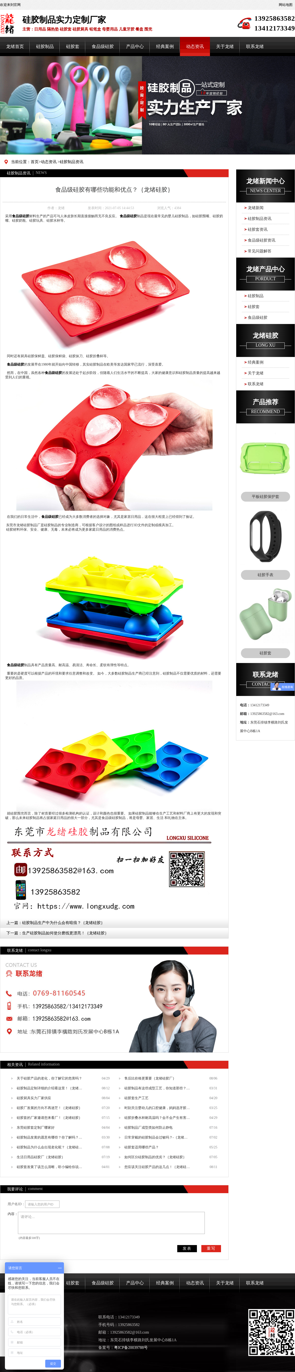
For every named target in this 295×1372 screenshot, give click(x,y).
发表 (187, 1248)
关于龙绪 (225, 46)
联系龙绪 (255, 46)
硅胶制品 (45, 46)
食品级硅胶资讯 (261, 240)
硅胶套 (72, 46)
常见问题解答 (259, 251)
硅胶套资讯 (257, 229)
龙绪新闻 (256, 208)
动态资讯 (195, 46)
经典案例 (165, 46)
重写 (211, 1248)
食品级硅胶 (103, 46)
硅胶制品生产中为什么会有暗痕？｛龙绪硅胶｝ (63, 923)
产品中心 (135, 46)
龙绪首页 (15, 46)
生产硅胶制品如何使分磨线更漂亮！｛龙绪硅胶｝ (65, 933)
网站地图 (286, 5)
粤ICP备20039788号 (131, 1347)
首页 (35, 162)
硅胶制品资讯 (71, 162)
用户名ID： (16, 1204)
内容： (13, 1214)
